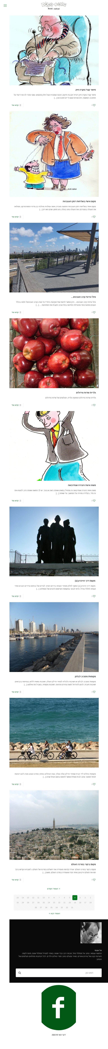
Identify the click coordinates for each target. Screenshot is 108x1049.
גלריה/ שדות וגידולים (86, 392)
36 (46, 907)
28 (28, 903)
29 (23, 903)
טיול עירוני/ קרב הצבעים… (83, 297)
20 (70, 903)
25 (44, 903)
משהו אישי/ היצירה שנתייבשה (82, 485)
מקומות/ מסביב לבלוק (85, 676)
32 (67, 907)
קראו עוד (15, 105)
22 (59, 903)
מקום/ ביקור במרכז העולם (83, 864)
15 (18, 898)
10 (44, 898)
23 (54, 903)
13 (28, 898)
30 (18, 903)
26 (38, 903)
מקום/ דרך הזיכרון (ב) (85, 581)
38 (36, 907)
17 (85, 903)
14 (23, 898)
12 (33, 898)
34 (57, 907)
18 (80, 903)
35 (51, 907)
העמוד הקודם (54, 889)
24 (49, 903)
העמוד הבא (54, 913)
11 (38, 898)
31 (72, 907)
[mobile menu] (5, 5)
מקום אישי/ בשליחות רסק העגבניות (79, 201)
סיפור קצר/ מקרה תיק (86, 90)
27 (33, 903)
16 (91, 903)
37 (41, 907)
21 (64, 903)
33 (62, 907)
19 (75, 903)
